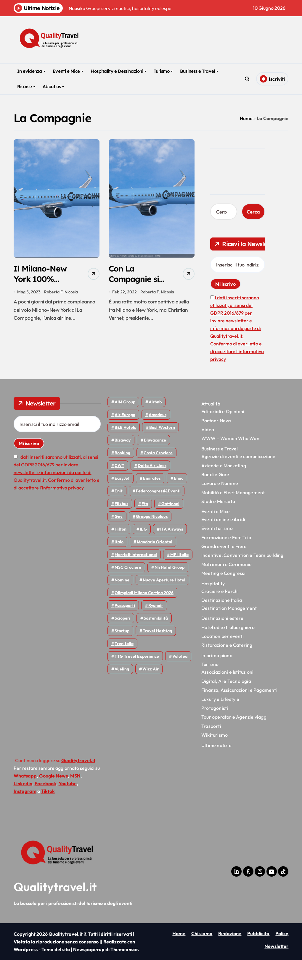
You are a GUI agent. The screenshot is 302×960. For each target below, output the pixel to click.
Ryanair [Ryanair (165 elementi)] (155, 605)
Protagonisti (214, 708)
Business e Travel (199, 71)
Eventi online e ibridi (223, 519)
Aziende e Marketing (223, 465)
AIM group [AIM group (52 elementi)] (125, 402)
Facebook (45, 783)
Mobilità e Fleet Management (233, 492)
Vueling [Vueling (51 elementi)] (122, 669)
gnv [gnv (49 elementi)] (119, 516)
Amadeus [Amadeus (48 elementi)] (157, 414)
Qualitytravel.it (55, 886)
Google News (53, 776)
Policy (281, 933)
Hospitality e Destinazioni (119, 71)
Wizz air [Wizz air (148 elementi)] (150, 669)
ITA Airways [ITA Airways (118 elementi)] (171, 529)
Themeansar (124, 949)
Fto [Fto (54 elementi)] (145, 503)
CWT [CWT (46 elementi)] (119, 465)
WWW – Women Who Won (230, 438)
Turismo (163, 71)
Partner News (216, 421)
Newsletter (276, 946)
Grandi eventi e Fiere (224, 546)
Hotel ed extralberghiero (228, 627)
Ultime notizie (216, 745)
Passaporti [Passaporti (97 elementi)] (125, 605)
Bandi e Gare (215, 474)
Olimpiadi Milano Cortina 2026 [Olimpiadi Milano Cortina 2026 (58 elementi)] (144, 592)
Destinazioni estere (222, 618)
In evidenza (31, 71)
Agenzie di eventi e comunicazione (238, 456)
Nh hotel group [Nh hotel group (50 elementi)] (169, 567)
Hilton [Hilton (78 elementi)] (120, 529)
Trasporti (211, 726)
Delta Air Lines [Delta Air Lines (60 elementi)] (152, 465)
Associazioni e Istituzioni (227, 672)
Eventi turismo (217, 528)
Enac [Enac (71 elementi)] (178, 478)
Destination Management (229, 608)
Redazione (229, 933)
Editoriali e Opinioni (222, 411)
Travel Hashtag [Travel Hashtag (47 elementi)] (157, 630)
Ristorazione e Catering (227, 645)
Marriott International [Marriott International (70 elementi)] (136, 554)
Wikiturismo (214, 735)
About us (53, 86)
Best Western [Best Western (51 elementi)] (162, 427)
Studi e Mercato (218, 501)
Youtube (68, 783)
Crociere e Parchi (220, 591)
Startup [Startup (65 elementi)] (122, 630)
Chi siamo (201, 933)
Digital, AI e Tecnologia (226, 681)
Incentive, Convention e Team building (242, 555)
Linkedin (23, 783)
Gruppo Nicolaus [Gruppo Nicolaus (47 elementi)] (152, 516)
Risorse (26, 86)
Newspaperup (89, 949)
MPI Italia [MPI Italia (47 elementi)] (179, 554)
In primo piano (216, 655)
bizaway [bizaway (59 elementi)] (123, 440)
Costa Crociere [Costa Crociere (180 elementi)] (158, 452)
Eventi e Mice (68, 71)
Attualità (210, 404)
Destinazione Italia (221, 600)
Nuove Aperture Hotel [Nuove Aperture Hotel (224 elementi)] (164, 580)
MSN (75, 776)
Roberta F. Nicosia (61, 292)
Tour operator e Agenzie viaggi (234, 717)
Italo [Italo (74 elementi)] (119, 541)
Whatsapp (25, 776)
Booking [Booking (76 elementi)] (122, 452)
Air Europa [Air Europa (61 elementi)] (125, 414)
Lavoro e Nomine (219, 483)
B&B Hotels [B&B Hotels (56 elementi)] (125, 427)
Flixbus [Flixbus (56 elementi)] (121, 503)
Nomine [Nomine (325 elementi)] (122, 580)
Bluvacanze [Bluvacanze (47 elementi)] (155, 440)
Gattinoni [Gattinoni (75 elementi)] (170, 503)
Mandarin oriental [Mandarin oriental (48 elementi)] (154, 541)
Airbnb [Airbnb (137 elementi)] (155, 402)
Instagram (25, 791)
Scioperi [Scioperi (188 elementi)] (122, 618)
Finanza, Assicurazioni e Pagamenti (239, 690)
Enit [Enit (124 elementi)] (119, 491)
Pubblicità (258, 933)
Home (246, 118)
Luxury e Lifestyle (220, 699)
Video (207, 429)
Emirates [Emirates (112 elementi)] (151, 478)
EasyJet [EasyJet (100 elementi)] (122, 478)
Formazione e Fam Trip (226, 537)
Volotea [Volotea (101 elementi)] (179, 656)
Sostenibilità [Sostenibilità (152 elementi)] (156, 618)
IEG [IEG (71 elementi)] (143, 529)
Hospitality (213, 583)
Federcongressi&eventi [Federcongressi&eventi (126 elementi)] (158, 491)
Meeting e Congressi (223, 573)
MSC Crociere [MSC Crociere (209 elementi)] (128, 567)
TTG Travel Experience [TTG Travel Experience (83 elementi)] (137, 656)
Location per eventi (222, 636)
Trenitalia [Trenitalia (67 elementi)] (124, 643)
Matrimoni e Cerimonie (226, 564)
